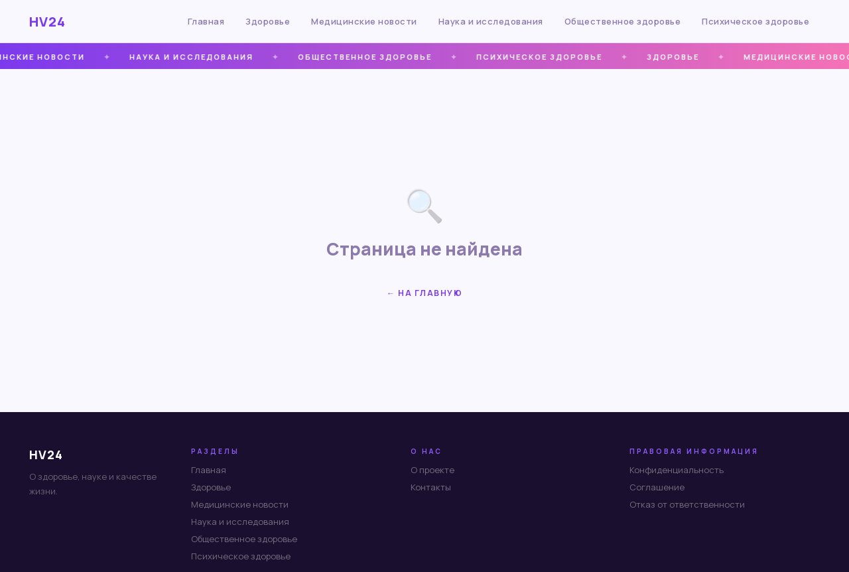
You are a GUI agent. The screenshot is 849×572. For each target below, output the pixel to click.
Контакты (431, 487)
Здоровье (267, 21)
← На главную (424, 293)
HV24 (47, 22)
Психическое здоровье (755, 21)
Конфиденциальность (676, 470)
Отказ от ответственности (687, 504)
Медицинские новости (364, 21)
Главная (206, 21)
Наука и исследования (490, 21)
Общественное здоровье (622, 21)
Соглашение (657, 487)
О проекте (432, 470)
